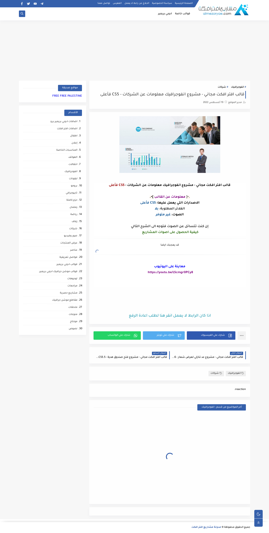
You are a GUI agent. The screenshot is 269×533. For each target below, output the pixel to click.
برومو (74, 186)
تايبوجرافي (71, 193)
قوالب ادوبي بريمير (67, 264)
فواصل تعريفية (68, 257)
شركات (222, 87)
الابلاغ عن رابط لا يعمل (136, 3)
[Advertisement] (134, 50)
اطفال (73, 136)
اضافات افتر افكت (67, 129)
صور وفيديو (70, 236)
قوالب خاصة (182, 13)
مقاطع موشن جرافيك (64, 300)
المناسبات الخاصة (66, 150)
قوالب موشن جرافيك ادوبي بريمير (58, 271)
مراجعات (72, 286)
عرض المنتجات (68, 243)
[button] (211, 335)
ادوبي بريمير (165, 13)
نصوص (73, 329)
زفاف (74, 221)
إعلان (74, 143)
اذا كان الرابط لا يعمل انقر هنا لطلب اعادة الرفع (170, 316)
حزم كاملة (71, 200)
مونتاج (73, 321)
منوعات (73, 314)
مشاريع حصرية (68, 293)
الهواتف (72, 157)
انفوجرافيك (237, 87)
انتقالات (73, 164)
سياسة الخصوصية (162, 3)
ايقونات (73, 179)
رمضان (73, 207)
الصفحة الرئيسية (184, 3)
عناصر (73, 250)
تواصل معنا (104, 3)
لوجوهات (72, 279)
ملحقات (72, 307)
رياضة (73, 214)
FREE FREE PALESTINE (67, 96)
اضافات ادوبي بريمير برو (63, 121)
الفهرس (117, 3)
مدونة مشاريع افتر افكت (206, 527)
